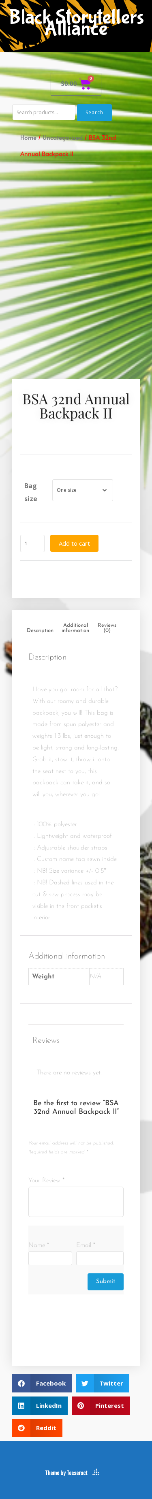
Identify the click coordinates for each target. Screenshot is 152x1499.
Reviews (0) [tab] (107, 628)
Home (28, 137)
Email (85, 1245)
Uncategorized (63, 137)
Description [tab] (40, 630)
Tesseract (77, 1472)
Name (38, 1245)
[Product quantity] (32, 543)
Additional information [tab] (75, 628)
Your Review (46, 1180)
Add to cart (74, 543)
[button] (42, 1383)
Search (94, 112)
